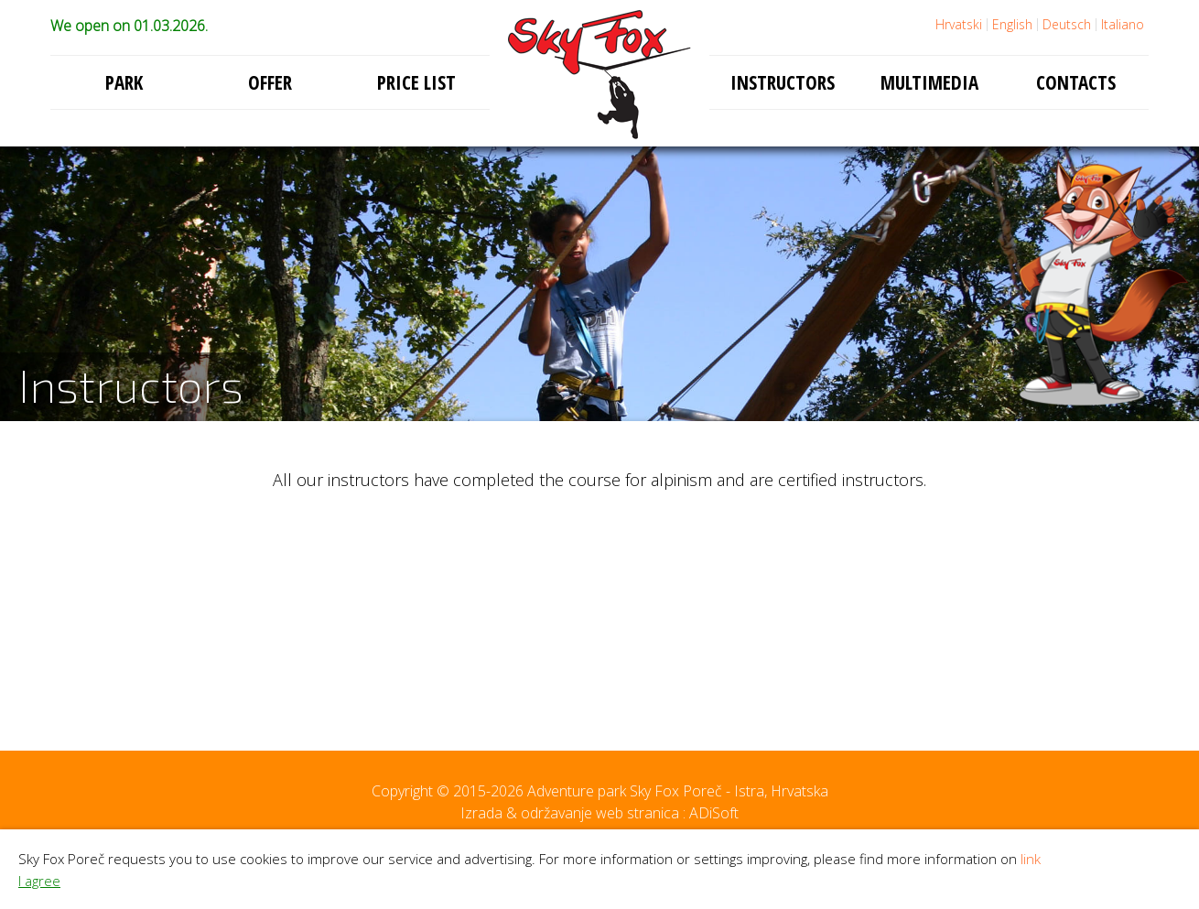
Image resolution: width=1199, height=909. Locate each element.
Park (124, 82)
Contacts (1076, 82)
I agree (39, 880)
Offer (270, 82)
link (1031, 858)
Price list (416, 82)
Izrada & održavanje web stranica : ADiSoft (599, 813)
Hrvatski (958, 24)
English (1012, 24)
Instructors (782, 82)
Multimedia (929, 82)
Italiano (1122, 24)
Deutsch (1066, 24)
